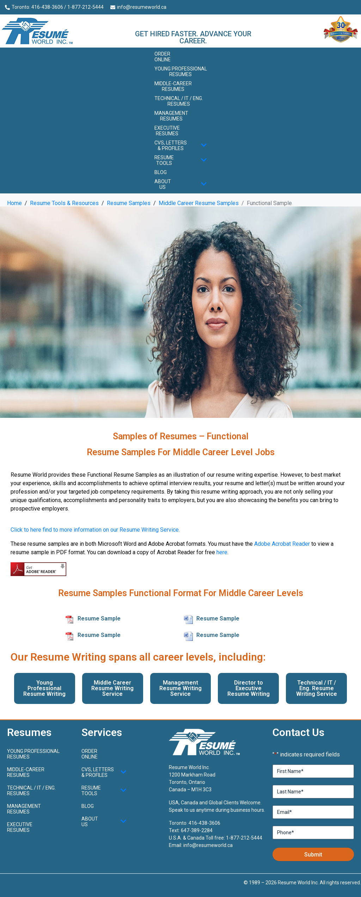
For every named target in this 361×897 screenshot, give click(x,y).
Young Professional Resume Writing (44, 688)
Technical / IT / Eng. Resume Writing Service (316, 688)
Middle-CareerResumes (173, 86)
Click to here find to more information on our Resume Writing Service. (95, 529)
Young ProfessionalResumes (180, 71)
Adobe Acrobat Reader (282, 543)
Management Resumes (171, 116)
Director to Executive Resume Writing (248, 688)
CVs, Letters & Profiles (180, 145)
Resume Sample (99, 618)
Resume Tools (180, 160)
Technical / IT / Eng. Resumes (178, 101)
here (221, 552)
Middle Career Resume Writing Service (112, 688)
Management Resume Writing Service (180, 688)
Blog (160, 172)
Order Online (162, 56)
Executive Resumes (167, 130)
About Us (180, 184)
